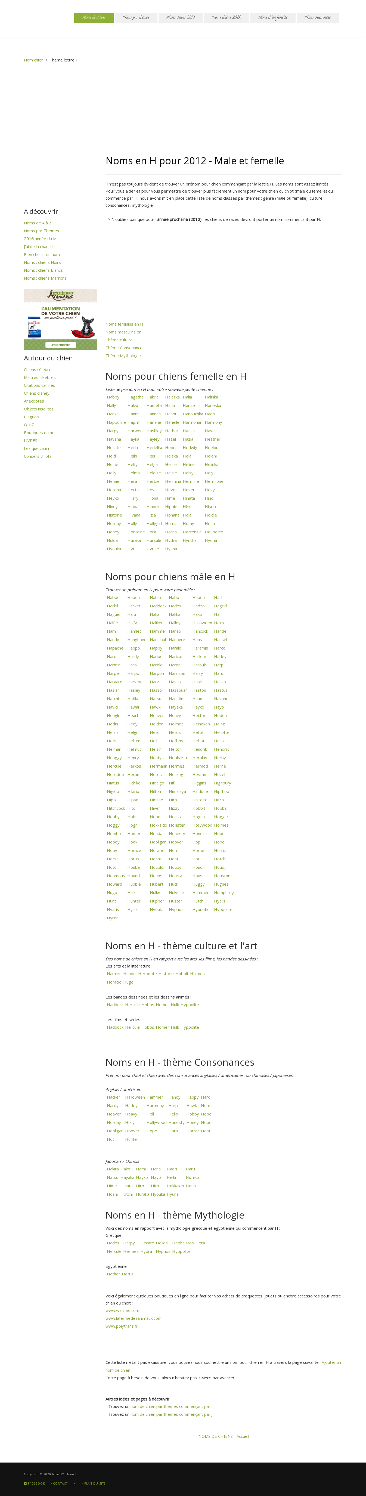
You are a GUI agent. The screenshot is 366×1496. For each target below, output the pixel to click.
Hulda (112, 540)
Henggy (114, 757)
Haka (154, 614)
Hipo (111, 799)
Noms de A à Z (37, 222)
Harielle (171, 422)
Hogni (132, 825)
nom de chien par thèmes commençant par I (172, 1406)
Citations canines (39, 385)
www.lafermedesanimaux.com (134, 1318)
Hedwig (189, 447)
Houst (197, 875)
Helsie (170, 472)
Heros (155, 774)
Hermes (176, 766)
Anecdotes (34, 401)
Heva (151, 489)
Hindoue (199, 791)
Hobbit (198, 808)
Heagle (113, 715)
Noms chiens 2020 (226, 18)
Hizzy (173, 808)
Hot (195, 858)
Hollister (176, 825)
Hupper (156, 901)
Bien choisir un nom (42, 254)
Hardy (132, 656)
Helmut (133, 749)
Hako (196, 614)
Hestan (198, 774)
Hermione (214, 481)
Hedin (112, 724)
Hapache (114, 648)
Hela (186, 456)
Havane (220, 698)
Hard (111, 656)
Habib (155, 597)
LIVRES (30, 440)
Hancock (199, 631)
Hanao (174, 631)
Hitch (218, 799)
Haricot (175, 656)
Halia (187, 397)
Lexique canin (36, 448)
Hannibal (157, 639)
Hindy (112, 506)
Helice (170, 464)
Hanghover (137, 639)
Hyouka (113, 548)
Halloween (201, 622)
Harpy (112, 430)
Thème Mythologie (123, 355)
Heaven (157, 715)
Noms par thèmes (136, 18)
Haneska (212, 405)
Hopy (111, 850)
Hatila (132, 698)
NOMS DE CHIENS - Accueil (223, 1436)
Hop (195, 842)
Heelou (211, 447)
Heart (132, 715)
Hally (111, 405)
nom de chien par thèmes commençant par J (172, 1414)
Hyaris (112, 909)
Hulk (130, 892)
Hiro (172, 799)
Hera (131, 481)
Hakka (174, 614)
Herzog (175, 774)
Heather (212, 439)
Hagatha (135, 397)
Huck (173, 884)
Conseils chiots (38, 456)
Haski (197, 681)
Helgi (131, 732)
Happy (155, 648)
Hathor (171, 430)
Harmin (113, 664)
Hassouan (178, 690)
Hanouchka (192, 413)
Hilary (132, 498)
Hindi (209, 498)
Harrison (176, 673)
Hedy (132, 724)
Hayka (132, 439)
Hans (196, 639)
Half (217, 614)
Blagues (31, 416)
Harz (154, 681)
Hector (198, 715)
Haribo (156, 656)
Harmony (213, 422)
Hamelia (153, 405)
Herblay (199, 757)
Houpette (213, 531)
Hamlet (133, 631)
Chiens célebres (39, 369)
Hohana (171, 515)
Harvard (114, 681)
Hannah (153, 413)
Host (173, 858)
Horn (173, 850)
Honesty (176, 833)
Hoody (113, 842)
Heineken (200, 724)
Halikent (157, 622)
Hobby (113, 816)
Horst (112, 858)
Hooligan (157, 842)
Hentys (156, 757)
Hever (188, 489)
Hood (219, 833)
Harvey (133, 681)
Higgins (198, 783)
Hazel (170, 439)
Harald (174, 648)
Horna (170, 531)
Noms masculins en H (126, 332)
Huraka (133, 540)
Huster (175, 901)
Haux (196, 698)
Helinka (211, 464)
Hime (169, 498)
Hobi (131, 816)
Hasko (219, 681)
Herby (219, 757)
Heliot (197, 732)
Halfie (112, 622)
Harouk (198, 664)
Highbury (222, 783)
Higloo (112, 791)
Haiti (131, 614)
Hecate (113, 447)
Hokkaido (158, 825)
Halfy (131, 622)
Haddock (157, 605)
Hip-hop (221, 791)
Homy (188, 523)
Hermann (158, 766)
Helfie (112, 464)
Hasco (174, 681)
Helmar (113, 749)
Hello (218, 740)
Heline (188, 464)
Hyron (112, 917)
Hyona (210, 540)
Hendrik (199, 749)
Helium (133, 740)
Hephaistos (179, 757)
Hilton (155, 791)
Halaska (172, 397)
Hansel (220, 639)
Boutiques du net (40, 432)
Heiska (171, 456)
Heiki (131, 456)
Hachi (218, 597)
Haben (133, 597)
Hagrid (220, 605)
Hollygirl (153, 523)
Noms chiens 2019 (181, 18)
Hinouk (152, 506)
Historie (114, 515)
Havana (113, 439)
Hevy (209, 489)
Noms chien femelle (272, 18)
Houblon (157, 867)
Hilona (151, 498)
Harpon (156, 673)
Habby (112, 397)
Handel (220, 631)
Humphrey (223, 892)
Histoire (199, 799)
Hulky (154, 892)
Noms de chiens (94, 18)
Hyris (132, 548)
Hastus (220, 690)
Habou (198, 597)
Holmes (221, 825)
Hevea (171, 489)
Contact (60, 1483)
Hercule (114, 766)
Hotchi (219, 858)
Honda (155, 833)
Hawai (132, 707)
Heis (150, 456)
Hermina (172, 481)
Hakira (152, 397)
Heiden (156, 724)
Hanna (132, 413)
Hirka (187, 506)
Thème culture (119, 339)
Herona (113, 489)
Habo (173, 597)
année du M (40, 238)
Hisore (211, 506)
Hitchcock (115, 808)
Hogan (198, 816)
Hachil (112, 605)
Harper (113, 673)
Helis (111, 740)
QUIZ (29, 424)
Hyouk (155, 909)
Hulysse (176, 892)
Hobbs (220, 808)
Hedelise (154, 447)
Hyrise (152, 548)
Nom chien (34, 60)
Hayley (152, 439)
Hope (219, 842)
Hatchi (112, 698)
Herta (132, 489)
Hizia (150, 515)
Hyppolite (222, 909)
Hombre (114, 833)
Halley (174, 622)
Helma (133, 472)
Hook (131, 842)
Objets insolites (39, 409)
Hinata (188, 498)
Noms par (41, 230)
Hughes (221, 884)
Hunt (111, 901)
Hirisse (156, 799)
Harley (220, 656)
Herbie (152, 481)
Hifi (171, 783)
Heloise (153, 472)
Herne (219, 766)
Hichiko (133, 783)
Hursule (153, 540)
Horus (132, 858)
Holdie (210, 515)
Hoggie (220, 816)
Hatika (188, 430)
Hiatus (112, 783)
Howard (114, 884)
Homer (133, 833)
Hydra (170, 540)
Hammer (157, 631)
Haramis (199, 648)
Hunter (133, 901)
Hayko (197, 707)
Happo (133, 648)
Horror (220, 850)
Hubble (133, 884)
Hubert (156, 884)
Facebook (34, 1483)
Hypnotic (200, 909)
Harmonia (191, 422)
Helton (175, 749)
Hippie (170, 506)
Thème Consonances (125, 347)
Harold (156, 664)
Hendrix (221, 749)
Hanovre (176, 639)
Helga (151, 464)
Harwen (134, 430)
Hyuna (170, 548)
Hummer (200, 892)
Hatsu (155, 698)
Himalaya (177, 791)
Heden (220, 715)
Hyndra (189, 540)
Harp (218, 664)
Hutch (197, 901)
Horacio (157, 850)
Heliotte (221, 732)
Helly (111, 472)
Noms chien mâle (318, 18)
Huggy (198, 884)
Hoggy (113, 825)
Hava (209, 430)
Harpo (132, 673)
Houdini (198, 867)
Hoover (175, 842)
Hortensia (191, 531)
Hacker (133, 605)
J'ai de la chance (38, 246)
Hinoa (132, 506)
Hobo (154, 816)
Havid (112, 707)
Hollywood (201, 825)
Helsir (155, 749)
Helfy (132, 464)
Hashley (153, 430)
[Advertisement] (183, 111)
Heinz (219, 724)
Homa (170, 523)
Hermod (199, 766)
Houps (155, 875)
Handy (112, 639)
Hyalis (219, 901)
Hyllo (131, 909)
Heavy (174, 715)
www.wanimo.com (122, 1310)
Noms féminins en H (124, 324)
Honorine (135, 531)
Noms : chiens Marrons (45, 278)
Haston (198, 690)
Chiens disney (36, 393)
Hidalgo (156, 783)
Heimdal (176, 724)
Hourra (175, 875)
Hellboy (175, 740)
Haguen (114, 614)
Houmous (115, 875)
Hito (130, 808)
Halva (132, 405)
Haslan (113, 690)
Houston (221, 875)
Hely (208, 472)
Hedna (171, 447)
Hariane (153, 422)
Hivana (133, 515)
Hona (209, 523)
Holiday (113, 523)
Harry (197, 673)
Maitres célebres (40, 377)
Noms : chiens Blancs (43, 270)
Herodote (116, 774)
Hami (111, 631)
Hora (150, 531)
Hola (186, 515)
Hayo (218, 707)
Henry (132, 757)
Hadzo (198, 605)
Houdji (219, 867)
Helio (154, 732)
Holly (131, 523)
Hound (133, 875)
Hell (153, 740)
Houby (174, 867)
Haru (218, 673)
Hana (169, 405)
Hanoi (170, 413)
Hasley (133, 690)
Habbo (113, 597)
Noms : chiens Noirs (42, 262)
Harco (219, 648)
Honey (112, 531)
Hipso (132, 799)
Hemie (112, 481)
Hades (174, 605)
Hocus (174, 816)
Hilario (132, 791)
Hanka (112, 413)
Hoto (111, 867)
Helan (112, 732)
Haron (174, 664)
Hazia (187, 439)
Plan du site (95, 1483)
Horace (133, 850)
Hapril (132, 422)
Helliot (197, 740)
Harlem (198, 656)
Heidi (111, 456)
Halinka (211, 397)
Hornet (198, 850)
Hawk (154, 707)
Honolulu (200, 833)
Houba (133, 867)
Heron (132, 774)
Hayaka (175, 707)
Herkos (133, 766)
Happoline (116, 422)
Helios (174, 732)
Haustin (175, 698)
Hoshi (155, 858)
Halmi (219, 622)
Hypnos (176, 909)
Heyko (112, 498)
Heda (132, 447)
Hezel (219, 774)
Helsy (188, 472)
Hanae (188, 405)
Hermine (190, 481)
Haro (131, 664)
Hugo (111, 892)
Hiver (154, 808)
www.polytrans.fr (122, 1326)
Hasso (155, 690)
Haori (209, 413)
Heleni (210, 456)
